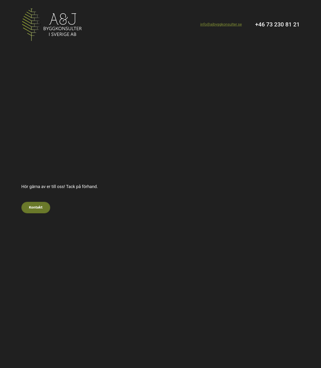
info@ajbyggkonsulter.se (221, 24)
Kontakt (36, 207)
